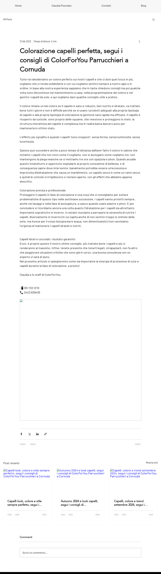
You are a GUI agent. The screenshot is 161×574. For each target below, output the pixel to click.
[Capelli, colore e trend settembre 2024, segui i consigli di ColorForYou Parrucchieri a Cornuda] (134, 482)
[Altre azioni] (139, 41)
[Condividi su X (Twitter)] (29, 434)
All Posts (7, 19)
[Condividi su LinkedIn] (37, 434)
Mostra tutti (152, 462)
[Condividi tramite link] (45, 434)
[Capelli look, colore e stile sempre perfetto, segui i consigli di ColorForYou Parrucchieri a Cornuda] (27, 482)
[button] (153, 19)
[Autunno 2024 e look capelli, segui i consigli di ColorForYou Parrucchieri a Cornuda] (80, 482)
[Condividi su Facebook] (21, 434)
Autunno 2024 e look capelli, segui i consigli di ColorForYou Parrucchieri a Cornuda (79, 503)
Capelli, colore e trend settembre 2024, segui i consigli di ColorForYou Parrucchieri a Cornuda (129, 503)
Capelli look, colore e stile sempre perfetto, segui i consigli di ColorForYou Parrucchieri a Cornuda (24, 503)
